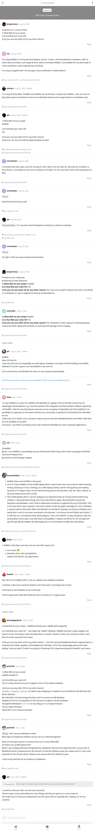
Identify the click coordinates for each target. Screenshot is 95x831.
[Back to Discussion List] (2, 3)
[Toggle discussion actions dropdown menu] (92, 3)
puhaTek (11, 784)
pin (6, 196)
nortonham (10, 225)
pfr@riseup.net (8, 380)
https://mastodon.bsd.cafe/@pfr (28, 380)
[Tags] (47, 827)
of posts (47, 3)
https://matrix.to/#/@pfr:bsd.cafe (56, 380)
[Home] (16, 827)
